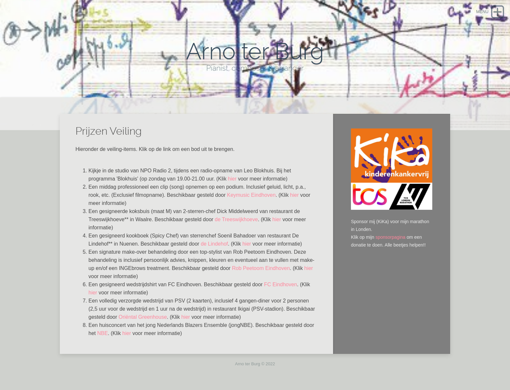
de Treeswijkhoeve (236, 219)
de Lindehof (214, 244)
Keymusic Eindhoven (251, 195)
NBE (102, 333)
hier (232, 179)
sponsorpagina (390, 237)
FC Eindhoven (280, 284)
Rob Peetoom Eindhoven (261, 268)
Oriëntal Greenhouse (143, 317)
